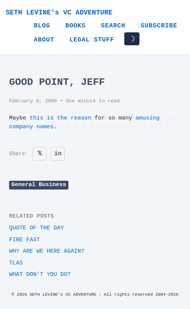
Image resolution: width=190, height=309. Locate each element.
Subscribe (159, 25)
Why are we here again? (46, 251)
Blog (42, 25)
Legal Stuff (92, 39)
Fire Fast (24, 240)
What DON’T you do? (40, 274)
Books (75, 25)
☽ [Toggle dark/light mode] (131, 39)
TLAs (16, 263)
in (58, 153)
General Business (38, 185)
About (44, 39)
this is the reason (60, 118)
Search (113, 25)
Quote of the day (36, 228)
